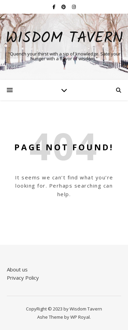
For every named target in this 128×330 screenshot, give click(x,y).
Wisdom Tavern (64, 38)
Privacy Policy (23, 277)
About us (17, 269)
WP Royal (80, 317)
